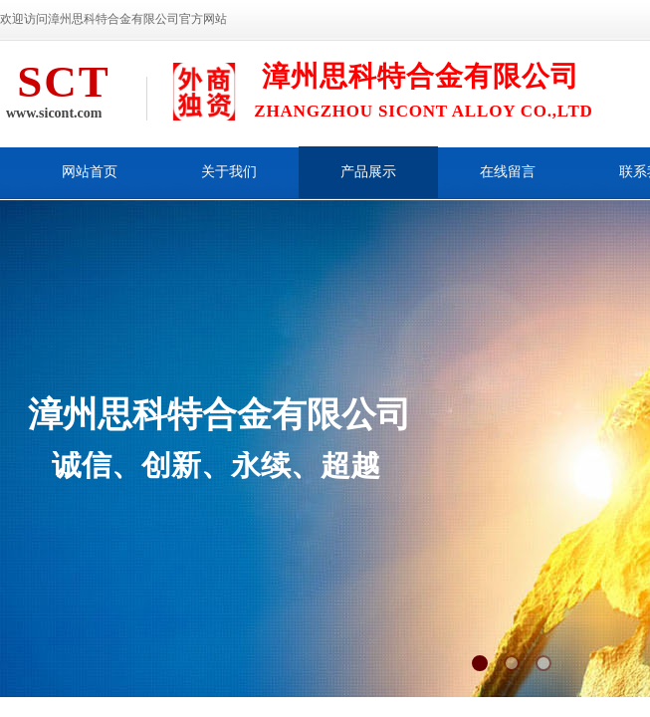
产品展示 (368, 171)
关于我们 (229, 171)
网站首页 (89, 171)
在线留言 (508, 171)
